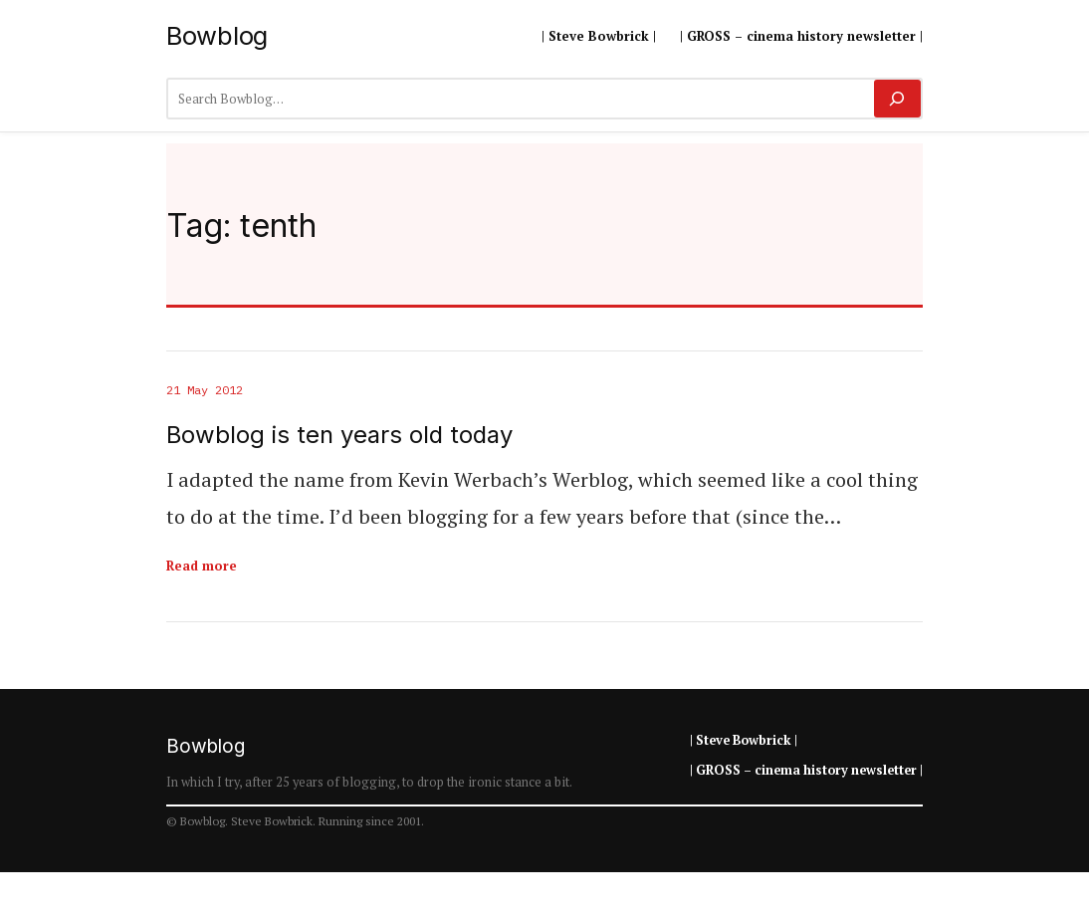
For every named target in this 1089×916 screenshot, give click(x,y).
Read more (201, 565)
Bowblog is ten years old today (339, 435)
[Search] (897, 98)
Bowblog (217, 35)
